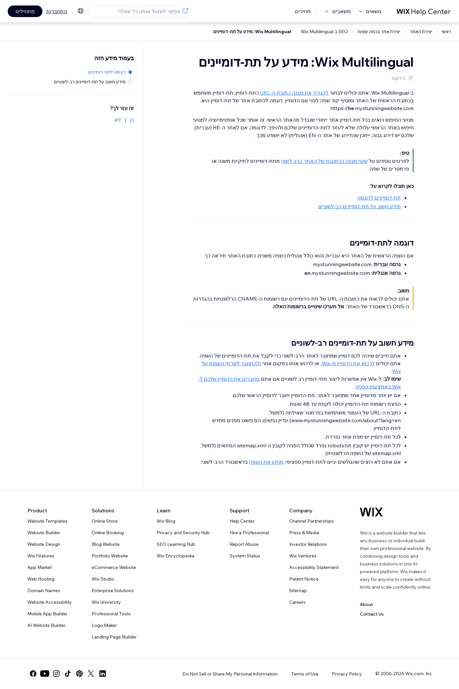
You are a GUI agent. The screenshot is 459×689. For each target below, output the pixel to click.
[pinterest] (79, 673)
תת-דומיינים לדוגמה (379, 197)
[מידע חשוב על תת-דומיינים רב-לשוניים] (93, 81)
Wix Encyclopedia (175, 556)
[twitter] (91, 673)
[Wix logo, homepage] (371, 512)
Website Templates (47, 521)
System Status (245, 556)
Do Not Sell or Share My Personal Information (230, 674)
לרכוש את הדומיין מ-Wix (348, 363)
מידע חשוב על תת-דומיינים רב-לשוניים (359, 206)
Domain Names (43, 590)
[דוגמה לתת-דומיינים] (93, 71)
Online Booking (108, 532)
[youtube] (44, 673)
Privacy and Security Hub (183, 532)
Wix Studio (103, 579)
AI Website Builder (46, 625)
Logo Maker (104, 625)
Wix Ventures (303, 556)
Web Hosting (40, 579)
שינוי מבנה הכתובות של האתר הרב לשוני (324, 161)
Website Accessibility (49, 602)
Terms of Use (304, 674)
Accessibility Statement (314, 567)
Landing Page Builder (114, 637)
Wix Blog (166, 521)
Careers (297, 602)
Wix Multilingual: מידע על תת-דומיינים (252, 31)
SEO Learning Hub (176, 544)
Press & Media (304, 532)
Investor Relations (308, 544)
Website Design (43, 544)
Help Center (242, 521)
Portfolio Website (110, 556)
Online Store (105, 521)
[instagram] (56, 673)
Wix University (106, 602)
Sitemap (298, 590)
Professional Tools (111, 614)
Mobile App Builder (47, 614)
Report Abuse (244, 544)
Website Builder (43, 532)
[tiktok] (68, 673)
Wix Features (40, 556)
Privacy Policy (347, 674)
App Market (39, 567)
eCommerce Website (114, 567)
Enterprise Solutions (113, 590)
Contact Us (372, 614)
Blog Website (106, 544)
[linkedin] (102, 673)
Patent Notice (303, 579)
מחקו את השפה (266, 462)
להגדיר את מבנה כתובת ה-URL (294, 92)
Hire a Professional (249, 532)
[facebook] (33, 673)
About (366, 604)
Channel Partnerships (311, 521)
